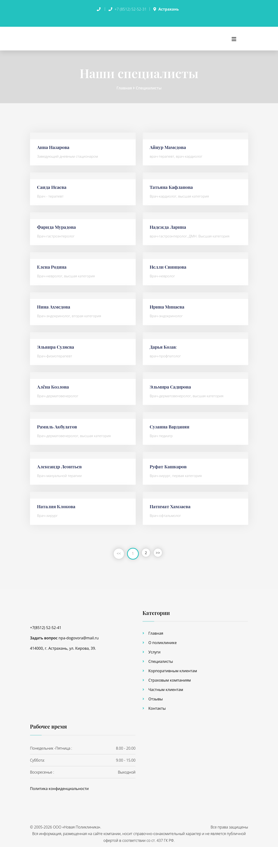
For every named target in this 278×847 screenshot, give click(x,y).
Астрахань (168, 9)
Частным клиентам (165, 688)
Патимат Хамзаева (171, 504)
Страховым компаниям (169, 678)
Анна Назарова (54, 145)
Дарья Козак (164, 344)
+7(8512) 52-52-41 (45, 625)
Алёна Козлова (53, 385)
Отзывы (155, 697)
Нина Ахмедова (54, 304)
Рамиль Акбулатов (58, 424)
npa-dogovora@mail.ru (79, 636)
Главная (124, 86)
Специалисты (149, 86)
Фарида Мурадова (57, 225)
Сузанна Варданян (170, 424)
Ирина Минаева (168, 304)
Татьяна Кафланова (172, 185)
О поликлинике (162, 641)
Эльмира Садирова (171, 385)
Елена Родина (52, 265)
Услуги (154, 650)
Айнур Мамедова (169, 145)
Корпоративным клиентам (172, 669)
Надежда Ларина (169, 225)
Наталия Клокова (57, 504)
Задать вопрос (44, 636)
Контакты (157, 706)
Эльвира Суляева (56, 344)
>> (159, 551)
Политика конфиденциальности (59, 786)
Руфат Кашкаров (169, 464)
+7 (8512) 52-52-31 (130, 9)
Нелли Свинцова (169, 265)
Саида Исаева (52, 185)
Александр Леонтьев (60, 464)
